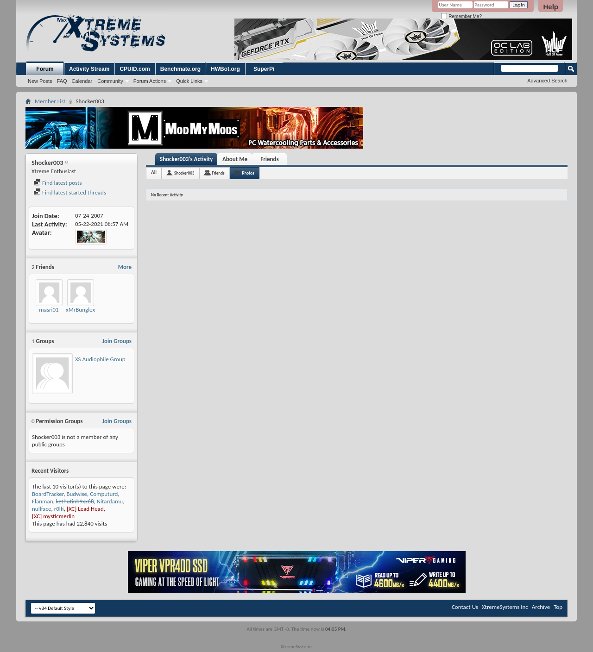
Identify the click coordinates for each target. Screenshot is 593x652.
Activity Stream (89, 69)
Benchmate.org (180, 69)
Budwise (76, 493)
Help (550, 7)
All (154, 172)
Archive (541, 606)
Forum (44, 69)
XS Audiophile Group (100, 359)
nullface (41, 508)
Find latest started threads (69, 192)
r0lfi (59, 508)
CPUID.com (135, 69)
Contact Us (465, 606)
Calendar (82, 81)
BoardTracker (47, 493)
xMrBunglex (80, 309)
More (125, 266)
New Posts (40, 81)
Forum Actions (149, 81)
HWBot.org (225, 69)
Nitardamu (110, 501)
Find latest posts (57, 182)
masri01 (48, 309)
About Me (234, 159)
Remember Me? (461, 16)
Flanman (42, 501)
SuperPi (263, 69)
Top (558, 606)
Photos (248, 173)
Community (110, 81)
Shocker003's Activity (186, 159)
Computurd (104, 493)
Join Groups (117, 341)
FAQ (62, 81)
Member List (50, 101)
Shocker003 (184, 173)
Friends (269, 159)
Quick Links (189, 81)
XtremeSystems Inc (505, 606)
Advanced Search (547, 80)
